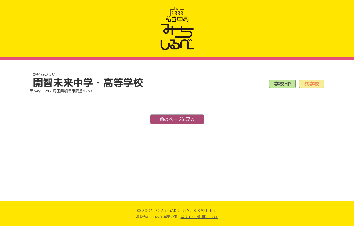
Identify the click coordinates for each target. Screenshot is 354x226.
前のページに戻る (177, 119)
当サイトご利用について (199, 216)
